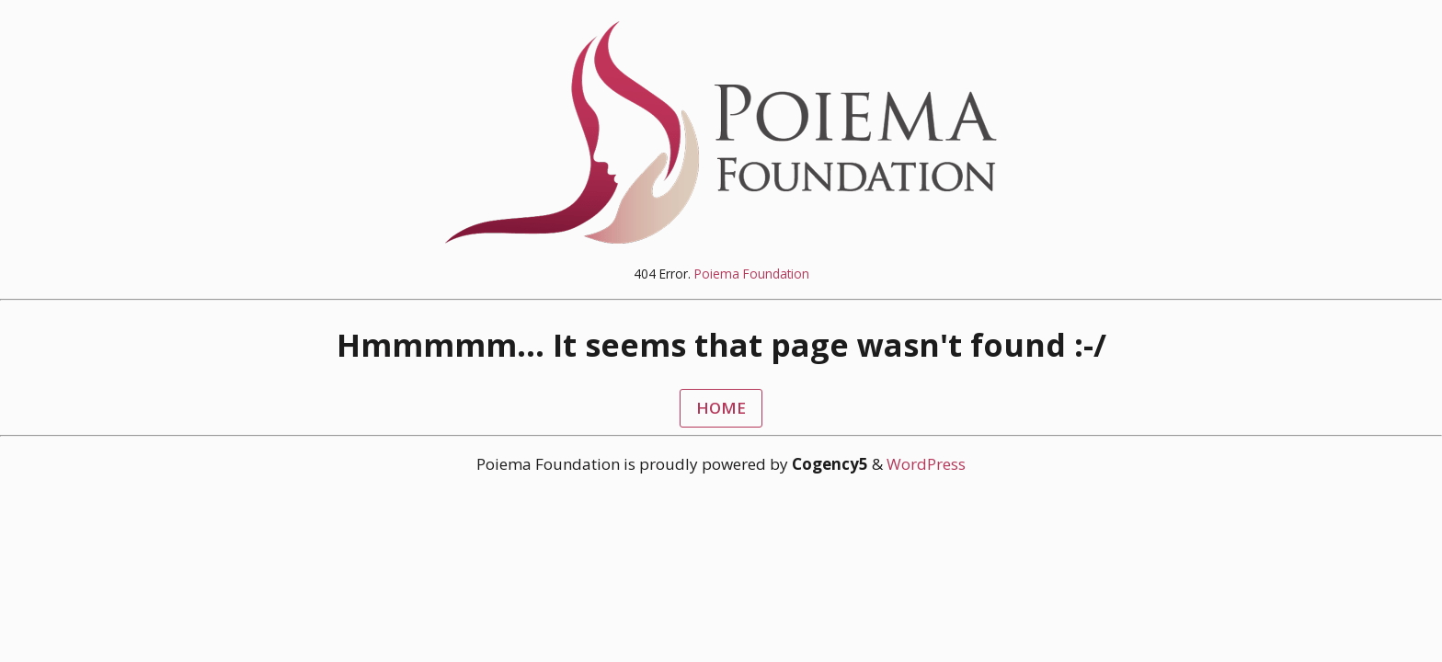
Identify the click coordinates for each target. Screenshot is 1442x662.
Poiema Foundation (751, 273)
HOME (721, 407)
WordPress (926, 463)
